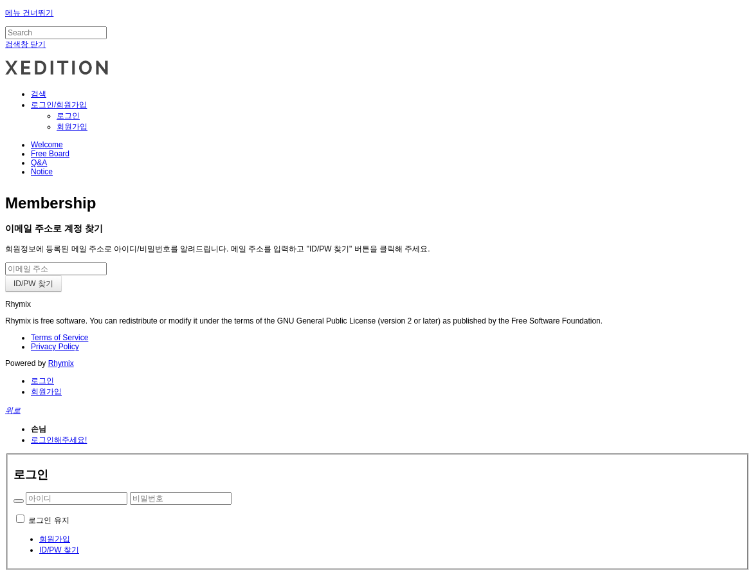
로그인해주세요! (59, 439)
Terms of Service (59, 337)
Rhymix (61, 363)
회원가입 (72, 126)
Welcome (47, 144)
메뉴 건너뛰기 (29, 12)
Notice (42, 171)
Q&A (39, 162)
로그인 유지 (48, 520)
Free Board (50, 153)
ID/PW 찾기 (59, 549)
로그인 (68, 115)
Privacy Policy (55, 346)
